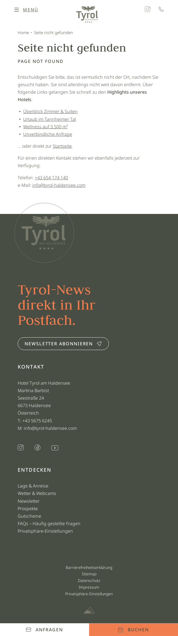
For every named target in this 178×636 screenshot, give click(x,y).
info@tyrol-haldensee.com (58, 185)
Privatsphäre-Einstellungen (45, 531)
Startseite (62, 146)
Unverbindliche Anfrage (47, 134)
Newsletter (29, 501)
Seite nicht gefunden (53, 32)
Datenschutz (89, 580)
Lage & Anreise (33, 486)
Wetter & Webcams (37, 493)
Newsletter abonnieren (63, 344)
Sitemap (89, 573)
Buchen (133, 630)
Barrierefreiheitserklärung (89, 567)
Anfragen (44, 630)
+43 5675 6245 (37, 421)
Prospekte (28, 508)
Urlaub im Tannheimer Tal (49, 119)
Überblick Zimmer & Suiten (50, 111)
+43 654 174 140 (51, 178)
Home (23, 32)
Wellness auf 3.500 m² (45, 127)
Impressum (89, 587)
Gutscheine (29, 516)
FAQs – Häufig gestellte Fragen (49, 523)
